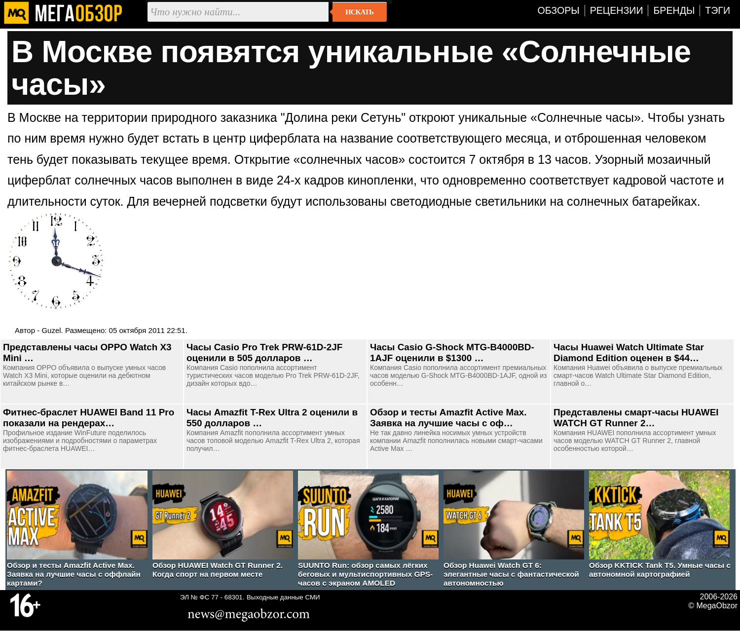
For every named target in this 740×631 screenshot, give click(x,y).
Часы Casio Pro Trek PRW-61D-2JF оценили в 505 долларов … (264, 352)
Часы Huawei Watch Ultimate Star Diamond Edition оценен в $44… (629, 352)
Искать (359, 12)
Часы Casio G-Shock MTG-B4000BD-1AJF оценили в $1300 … (452, 352)
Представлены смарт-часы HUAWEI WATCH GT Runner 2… (636, 417)
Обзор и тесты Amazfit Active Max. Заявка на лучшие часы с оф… (448, 417)
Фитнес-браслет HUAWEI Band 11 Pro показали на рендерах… (88, 417)
